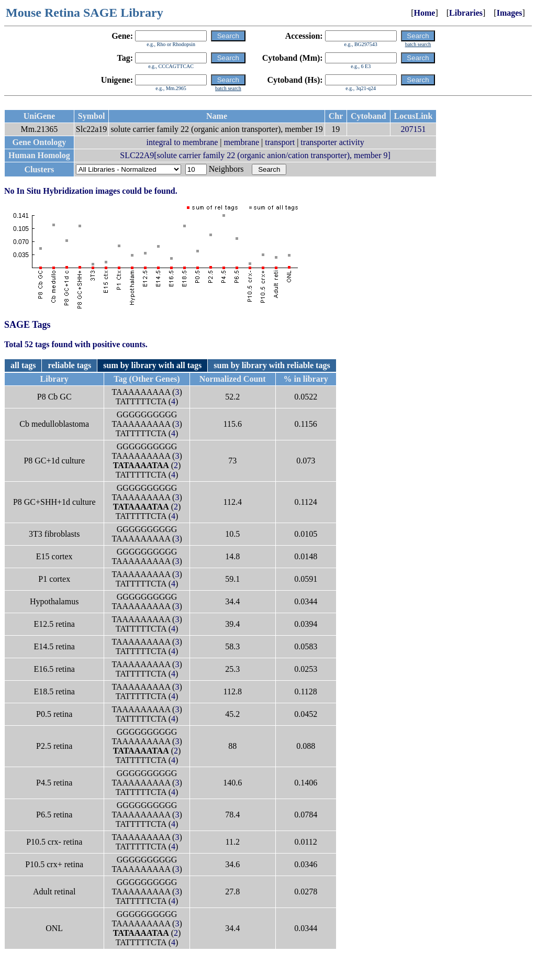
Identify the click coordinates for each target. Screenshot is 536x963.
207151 (413, 129)
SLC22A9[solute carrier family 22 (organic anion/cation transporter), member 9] (255, 155)
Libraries (466, 12)
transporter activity (332, 142)
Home (425, 12)
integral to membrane (182, 142)
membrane (242, 142)
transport (280, 142)
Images (509, 12)
